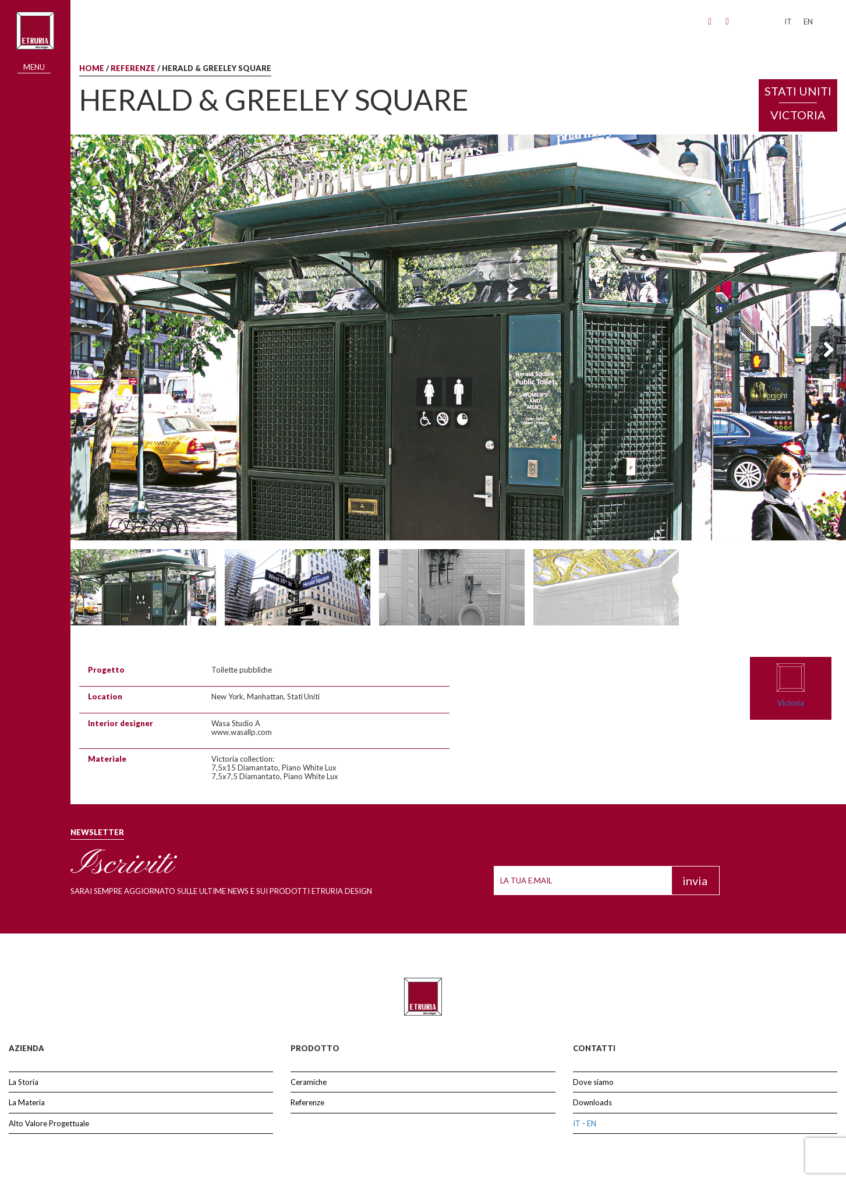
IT (576, 1123)
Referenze (133, 68)
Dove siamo (593, 1082)
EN (591, 1123)
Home (91, 68)
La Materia (27, 1102)
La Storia (23, 1082)
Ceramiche (309, 1082)
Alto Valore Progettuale (49, 1123)
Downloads (592, 1102)
